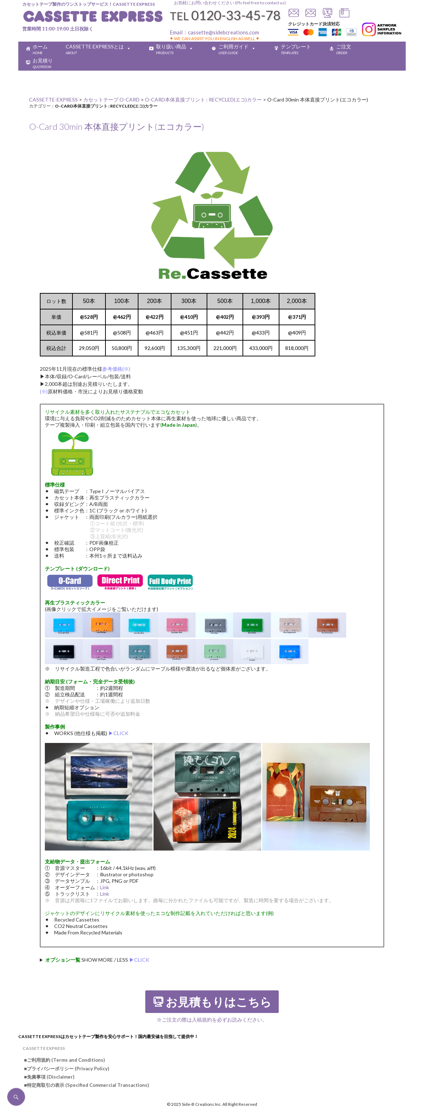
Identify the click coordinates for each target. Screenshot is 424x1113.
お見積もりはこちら (219, 1002)
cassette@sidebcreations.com (223, 32)
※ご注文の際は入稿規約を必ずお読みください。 (212, 1020)
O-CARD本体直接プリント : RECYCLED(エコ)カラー (106, 106)
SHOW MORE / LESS (97, 960)
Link (104, 887)
